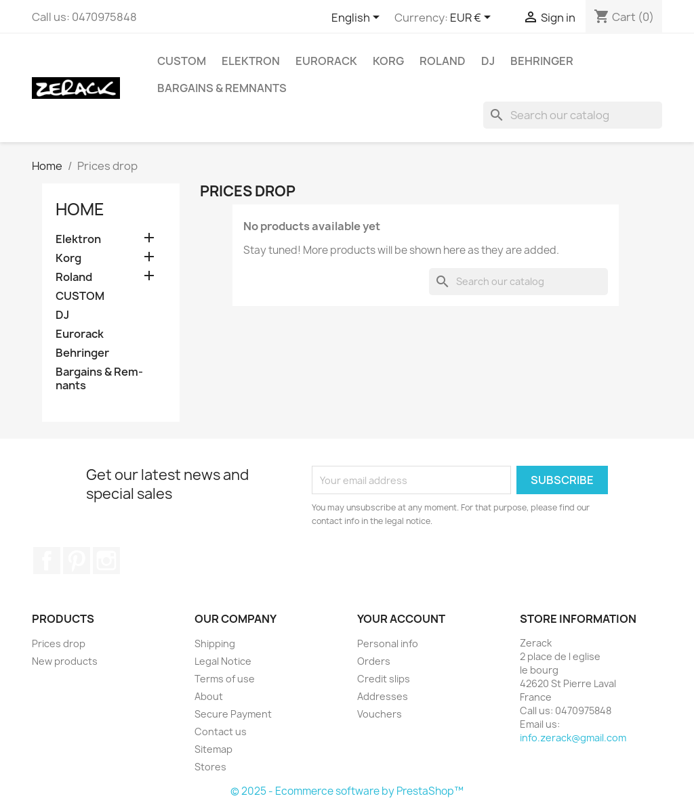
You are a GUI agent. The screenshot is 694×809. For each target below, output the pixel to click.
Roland (443, 60)
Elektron (251, 60)
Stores (210, 766)
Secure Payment (233, 713)
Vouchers (379, 713)
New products (65, 661)
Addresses (382, 696)
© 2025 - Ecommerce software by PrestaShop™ (347, 791)
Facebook (46, 560)
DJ (488, 60)
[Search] (572, 115)
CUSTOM (181, 60)
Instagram (106, 560)
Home (80, 209)
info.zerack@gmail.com (573, 737)
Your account (401, 618)
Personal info (387, 643)
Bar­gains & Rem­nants (222, 88)
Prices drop (58, 643)
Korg (388, 60)
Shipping (215, 643)
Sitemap (213, 749)
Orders (373, 661)
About (209, 696)
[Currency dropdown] (472, 18)
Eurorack (326, 60)
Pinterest (76, 560)
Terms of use (225, 678)
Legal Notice (223, 661)
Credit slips (383, 678)
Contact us (221, 731)
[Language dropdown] (357, 18)
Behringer (541, 60)
